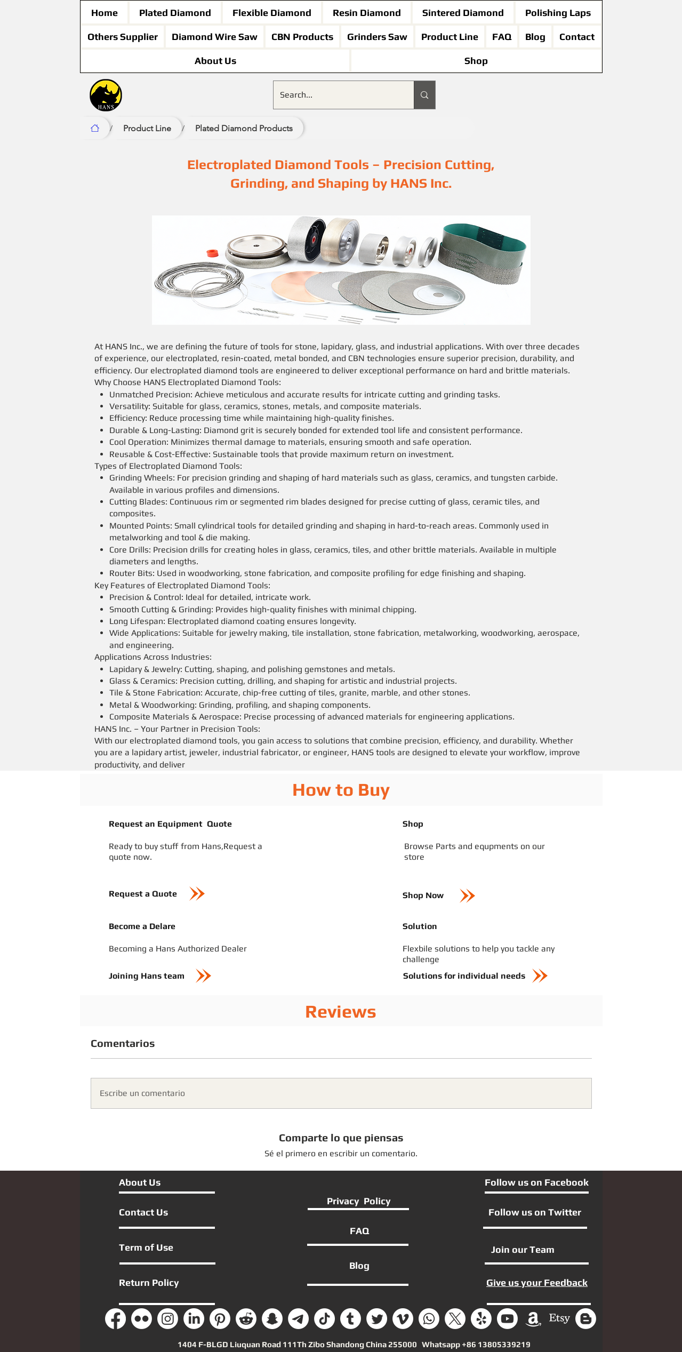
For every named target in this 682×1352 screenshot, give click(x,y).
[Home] (95, 128)
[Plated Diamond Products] (243, 128)
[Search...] (336, 95)
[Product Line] (147, 128)
